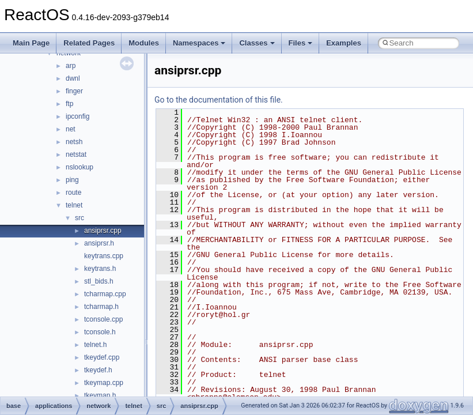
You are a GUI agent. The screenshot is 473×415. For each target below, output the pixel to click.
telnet (74, 205)
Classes (256, 43)
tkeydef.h (98, 370)
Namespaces (199, 43)
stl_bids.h (98, 281)
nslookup (79, 167)
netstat (76, 154)
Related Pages (89, 43)
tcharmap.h (101, 307)
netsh (74, 142)
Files (301, 43)
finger (74, 91)
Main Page (31, 43)
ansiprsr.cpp (103, 231)
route (73, 192)
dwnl (73, 78)
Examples (343, 43)
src (79, 218)
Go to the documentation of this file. (218, 99)
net (70, 129)
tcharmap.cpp (105, 294)
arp (70, 66)
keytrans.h (100, 269)
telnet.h (95, 345)
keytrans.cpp (103, 256)
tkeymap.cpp (103, 383)
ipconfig (77, 116)
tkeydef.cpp (101, 357)
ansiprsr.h (99, 243)
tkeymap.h (100, 395)
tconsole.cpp (103, 319)
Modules (143, 43)
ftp (69, 104)
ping (72, 180)
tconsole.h (100, 332)
